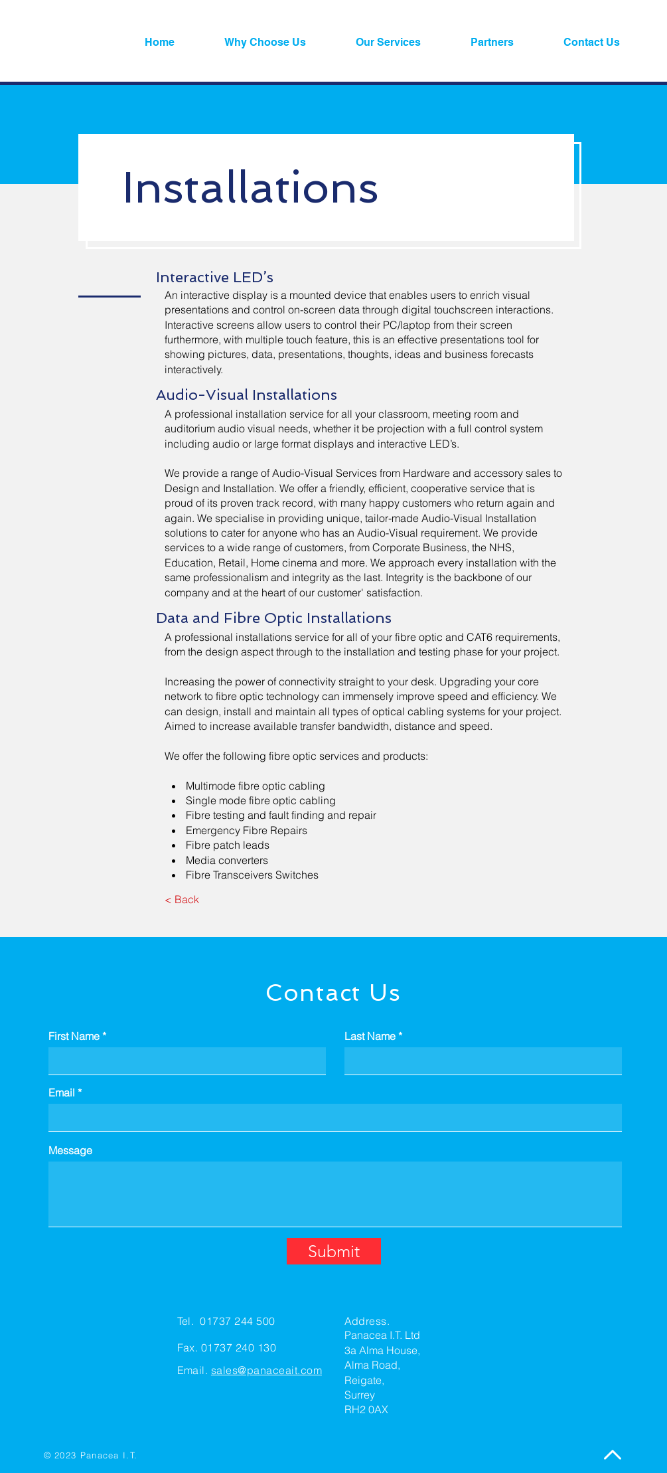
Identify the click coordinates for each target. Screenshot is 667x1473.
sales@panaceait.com (266, 1370)
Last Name (370, 1036)
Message (70, 1150)
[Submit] (334, 1251)
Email (61, 1092)
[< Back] (182, 899)
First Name (74, 1036)
